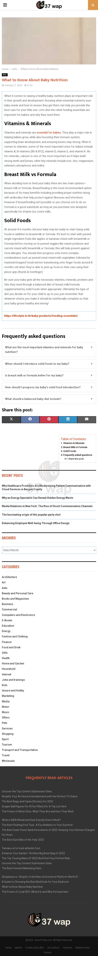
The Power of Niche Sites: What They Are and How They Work (38, 811)
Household (8, 668)
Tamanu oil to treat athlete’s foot (21, 848)
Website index (82, 947)
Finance (7, 642)
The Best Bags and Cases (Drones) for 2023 (27, 801)
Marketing (8, 695)
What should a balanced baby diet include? (49, 399)
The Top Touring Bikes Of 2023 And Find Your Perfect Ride (36, 858)
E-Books (7, 620)
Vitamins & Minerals (73, 443)
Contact (47, 952)
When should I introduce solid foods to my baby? (49, 364)
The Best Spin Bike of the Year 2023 (23, 839)
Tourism (7, 744)
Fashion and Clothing (15, 636)
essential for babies (49, 132)
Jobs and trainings (13, 679)
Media (5, 701)
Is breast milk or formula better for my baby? (49, 375)
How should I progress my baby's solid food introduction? (49, 387)
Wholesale (8, 760)
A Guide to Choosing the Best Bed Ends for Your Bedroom (35, 881)
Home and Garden (13, 663)
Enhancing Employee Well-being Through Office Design (35, 523)
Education (8, 625)
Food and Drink (11, 647)
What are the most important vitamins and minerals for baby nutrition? (49, 350)
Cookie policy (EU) (34, 947)
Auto (4, 587)
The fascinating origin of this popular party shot (31, 514)
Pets (4, 722)
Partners (67, 947)
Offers (6, 717)
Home (8, 947)
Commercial (9, 609)
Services (7, 728)
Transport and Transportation (20, 749)
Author (18, 947)
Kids (5, 75)
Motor (5, 706)
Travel (5, 755)
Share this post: (76, 458)
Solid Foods (69, 451)
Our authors (53, 947)
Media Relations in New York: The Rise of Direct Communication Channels (47, 506)
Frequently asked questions (77, 455)
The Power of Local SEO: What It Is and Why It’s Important (35, 891)
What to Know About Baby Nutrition (22, 886)
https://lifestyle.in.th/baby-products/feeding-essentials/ (41, 315)
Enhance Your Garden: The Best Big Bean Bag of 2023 (33, 853)
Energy (6, 631)
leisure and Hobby (13, 690)
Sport (5, 739)
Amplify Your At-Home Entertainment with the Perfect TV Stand (39, 796)
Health (6, 658)
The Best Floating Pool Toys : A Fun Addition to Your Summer (37, 824)
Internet (6, 674)
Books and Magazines (15, 598)
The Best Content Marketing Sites (21, 868)
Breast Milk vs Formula (75, 447)
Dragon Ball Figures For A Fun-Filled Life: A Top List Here (34, 806)
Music (5, 712)
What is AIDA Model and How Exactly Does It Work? (31, 819)
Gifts (5, 652)
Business (7, 604)
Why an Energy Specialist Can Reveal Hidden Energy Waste (37, 497)
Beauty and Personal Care (17, 593)
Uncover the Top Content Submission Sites (27, 791)
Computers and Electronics (18, 615)
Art (3, 582)
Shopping (8, 733)
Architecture (9, 577)
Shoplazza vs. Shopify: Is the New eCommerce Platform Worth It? (40, 876)
